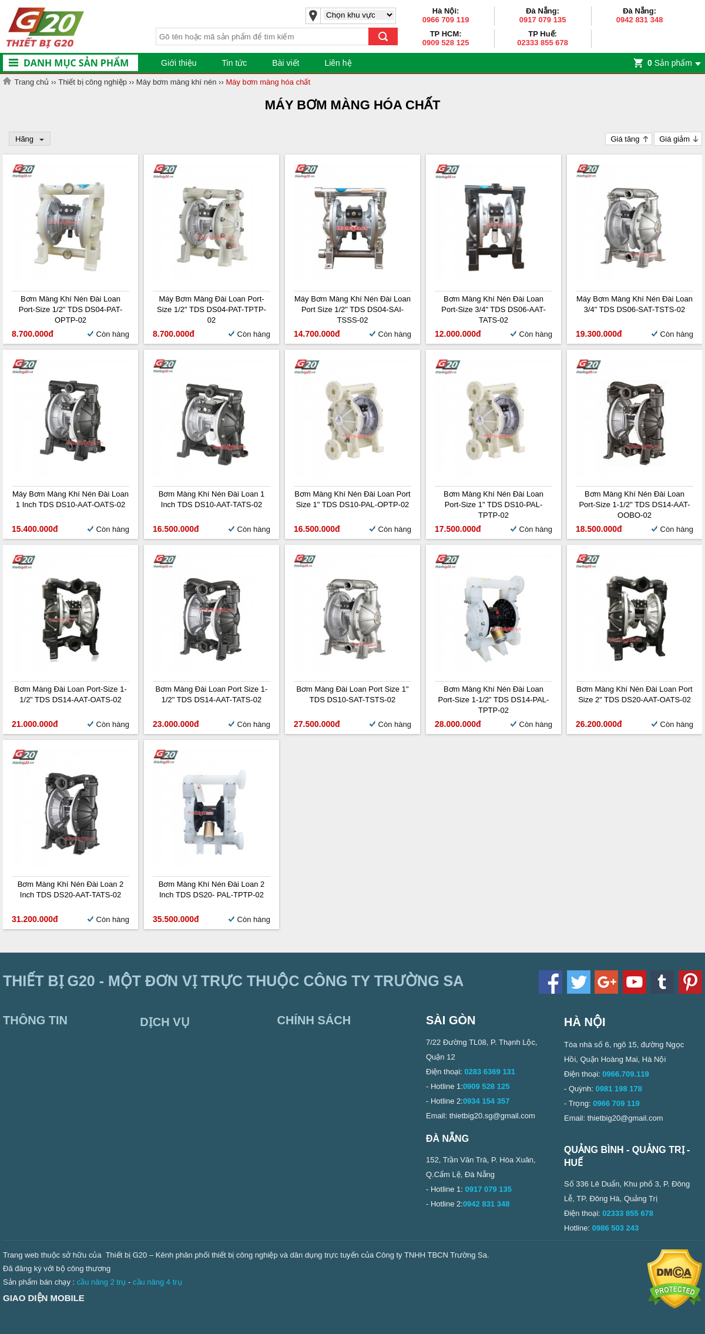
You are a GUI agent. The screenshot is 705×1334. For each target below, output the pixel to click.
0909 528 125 (445, 42)
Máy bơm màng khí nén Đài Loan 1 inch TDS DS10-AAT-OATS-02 (70, 499)
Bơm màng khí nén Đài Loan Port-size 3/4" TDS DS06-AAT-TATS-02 (493, 309)
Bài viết (285, 63)
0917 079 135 (542, 19)
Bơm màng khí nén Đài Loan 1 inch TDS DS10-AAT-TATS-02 (212, 499)
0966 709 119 (445, 19)
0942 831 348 (639, 19)
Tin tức (234, 63)
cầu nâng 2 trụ (101, 1282)
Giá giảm (674, 139)
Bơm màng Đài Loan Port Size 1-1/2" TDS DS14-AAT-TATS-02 (212, 694)
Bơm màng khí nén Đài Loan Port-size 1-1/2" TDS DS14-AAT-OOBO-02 (634, 504)
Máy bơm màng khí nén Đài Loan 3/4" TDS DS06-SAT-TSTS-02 (634, 304)
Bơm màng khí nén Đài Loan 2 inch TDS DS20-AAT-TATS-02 (71, 889)
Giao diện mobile (44, 1298)
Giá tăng (624, 139)
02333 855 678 (542, 42)
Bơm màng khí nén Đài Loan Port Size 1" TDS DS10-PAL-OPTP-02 (352, 499)
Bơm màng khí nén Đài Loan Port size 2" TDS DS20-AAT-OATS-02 (634, 694)
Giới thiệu (179, 63)
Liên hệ (337, 63)
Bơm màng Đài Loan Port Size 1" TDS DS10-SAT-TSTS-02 (352, 694)
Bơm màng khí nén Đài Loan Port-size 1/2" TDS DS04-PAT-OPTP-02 (71, 309)
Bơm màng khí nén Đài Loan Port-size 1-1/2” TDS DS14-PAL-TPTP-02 (493, 700)
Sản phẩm (669, 63)
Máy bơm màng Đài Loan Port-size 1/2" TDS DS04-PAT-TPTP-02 (211, 309)
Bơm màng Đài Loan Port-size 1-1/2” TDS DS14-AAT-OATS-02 (70, 694)
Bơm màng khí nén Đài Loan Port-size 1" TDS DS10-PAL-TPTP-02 (493, 504)
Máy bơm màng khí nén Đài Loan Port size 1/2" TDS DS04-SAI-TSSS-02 (352, 309)
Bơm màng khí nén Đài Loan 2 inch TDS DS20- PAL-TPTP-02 (212, 889)
